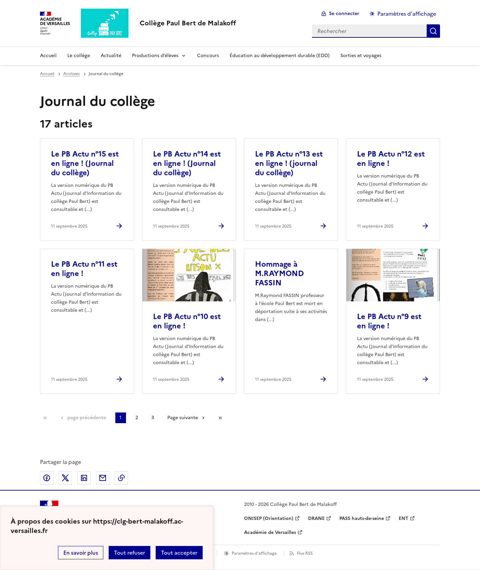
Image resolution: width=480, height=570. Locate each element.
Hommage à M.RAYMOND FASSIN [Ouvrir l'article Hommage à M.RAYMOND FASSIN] (279, 273)
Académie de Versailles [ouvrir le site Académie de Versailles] (270, 532)
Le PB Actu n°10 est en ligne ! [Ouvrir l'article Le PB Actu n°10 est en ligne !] (187, 321)
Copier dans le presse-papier (121, 478)
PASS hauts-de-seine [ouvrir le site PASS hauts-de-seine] (361, 518)
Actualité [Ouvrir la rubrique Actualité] (111, 55)
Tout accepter (179, 553)
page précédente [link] (86, 417)
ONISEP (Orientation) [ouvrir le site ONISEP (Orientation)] (268, 518)
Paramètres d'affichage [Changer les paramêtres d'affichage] (406, 14)
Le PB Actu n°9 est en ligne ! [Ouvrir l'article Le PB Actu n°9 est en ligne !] (389, 321)
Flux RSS (305, 553)
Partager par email (102, 478)
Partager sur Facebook (46, 478)
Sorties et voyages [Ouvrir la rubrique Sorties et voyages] (360, 55)
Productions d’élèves (155, 55)
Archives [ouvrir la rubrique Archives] (71, 74)
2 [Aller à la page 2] (136, 417)
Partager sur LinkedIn (84, 478)
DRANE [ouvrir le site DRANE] (316, 518)
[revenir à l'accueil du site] (188, 23)
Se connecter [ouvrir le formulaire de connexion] (344, 13)
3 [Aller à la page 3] (152, 417)
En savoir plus (80, 553)
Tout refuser (129, 553)
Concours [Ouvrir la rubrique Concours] (208, 55)
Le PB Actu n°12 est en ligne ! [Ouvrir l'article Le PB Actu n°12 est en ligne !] (391, 159)
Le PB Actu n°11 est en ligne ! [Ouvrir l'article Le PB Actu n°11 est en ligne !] (84, 269)
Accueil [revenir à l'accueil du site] (47, 74)
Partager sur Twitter (65, 478)
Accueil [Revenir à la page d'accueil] (48, 55)
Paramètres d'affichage (254, 553)
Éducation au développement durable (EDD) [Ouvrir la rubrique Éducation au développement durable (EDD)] (280, 55)
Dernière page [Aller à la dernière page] (220, 417)
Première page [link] (45, 417)
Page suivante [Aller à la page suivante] (182, 417)
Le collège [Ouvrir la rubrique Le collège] (78, 55)
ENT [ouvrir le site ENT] (403, 518)
